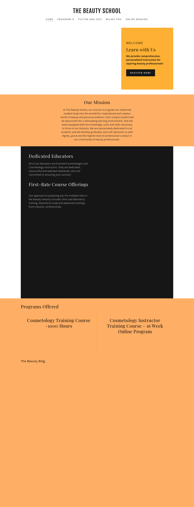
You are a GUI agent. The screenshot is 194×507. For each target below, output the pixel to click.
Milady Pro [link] (114, 19)
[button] (65, 19)
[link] (97, 12)
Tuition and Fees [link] (90, 19)
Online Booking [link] (137, 19)
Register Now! (140, 72)
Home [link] (49, 19)
